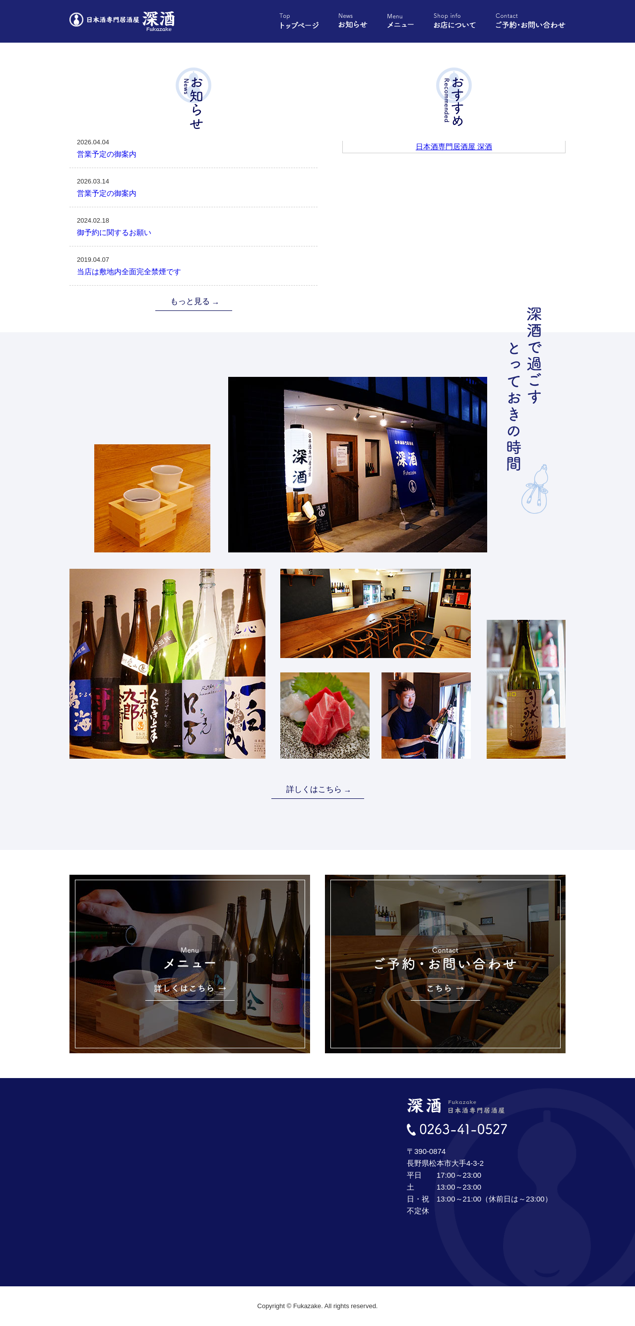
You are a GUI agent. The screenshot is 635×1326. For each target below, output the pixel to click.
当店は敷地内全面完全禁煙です (193, 265)
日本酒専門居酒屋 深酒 (454, 146)
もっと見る (190, 301)
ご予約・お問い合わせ (531, 21)
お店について (455, 21)
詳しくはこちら (314, 789)
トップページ (298, 21)
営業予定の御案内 (193, 147)
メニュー (400, 21)
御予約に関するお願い (193, 226)
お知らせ (353, 21)
